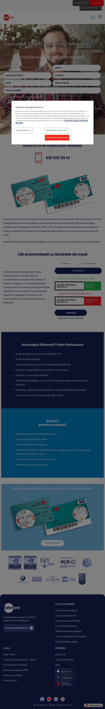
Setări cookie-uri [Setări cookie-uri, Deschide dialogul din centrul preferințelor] (23, 130)
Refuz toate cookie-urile (56, 130)
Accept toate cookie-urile (57, 137)
